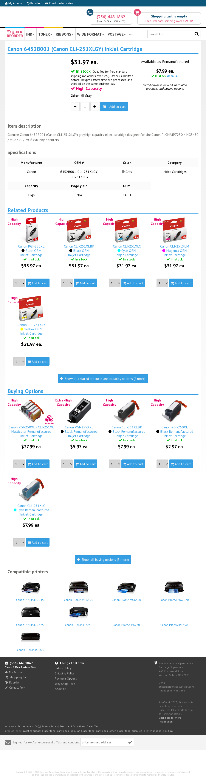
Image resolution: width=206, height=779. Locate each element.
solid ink (168, 730)
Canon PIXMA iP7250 (78, 615)
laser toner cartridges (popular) (62, 730)
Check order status (59, 3)
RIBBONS (65, 34)
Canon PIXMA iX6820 (31, 640)
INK (30, 34)
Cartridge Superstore (49, 772)
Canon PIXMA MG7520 (174, 590)
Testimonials (25, 726)
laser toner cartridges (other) (99, 730)
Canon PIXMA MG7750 (31, 615)
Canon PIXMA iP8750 (174, 623)
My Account (14, 3)
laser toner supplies (130, 730)
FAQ (37, 726)
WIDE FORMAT (90, 34)
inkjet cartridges (32, 730)
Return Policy (63, 668)
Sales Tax (92, 726)
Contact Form (15, 688)
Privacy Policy (50, 726)
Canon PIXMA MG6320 (78, 590)
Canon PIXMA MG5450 (31, 590)
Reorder (34, 3)
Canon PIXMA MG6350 (126, 590)
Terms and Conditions (72, 726)
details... (173, 76)
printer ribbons (152, 730)
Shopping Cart (16, 677)
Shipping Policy (64, 673)
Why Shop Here (65, 684)
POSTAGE (117, 34)
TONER (45, 34)
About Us (61, 689)
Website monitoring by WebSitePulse (156, 774)
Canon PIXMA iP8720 (126, 623)
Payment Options (66, 678)
